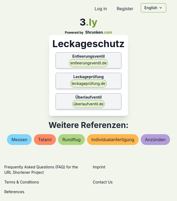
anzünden (155, 139)
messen (19, 139)
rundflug (71, 139)
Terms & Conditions (21, 182)
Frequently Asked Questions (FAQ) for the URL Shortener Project (41, 170)
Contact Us (103, 182)
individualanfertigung (112, 139)
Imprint (99, 167)
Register (125, 8)
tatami (45, 139)
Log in (101, 8)
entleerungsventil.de (88, 63)
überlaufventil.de (88, 104)
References (14, 191)
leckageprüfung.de (88, 83)
